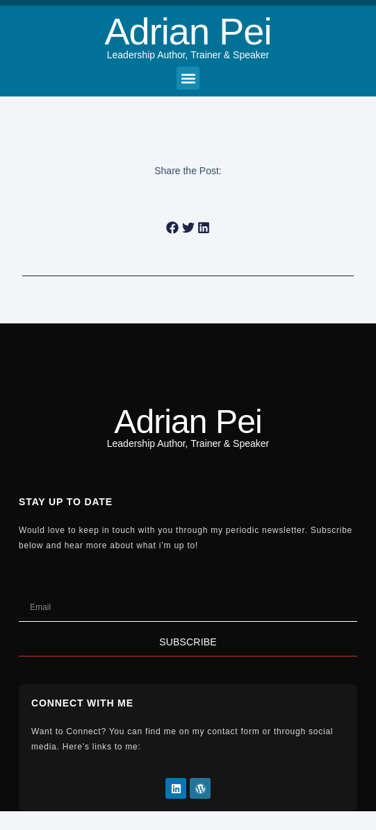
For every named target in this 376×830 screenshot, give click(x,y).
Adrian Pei (187, 31)
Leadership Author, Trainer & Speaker (188, 54)
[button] (188, 78)
